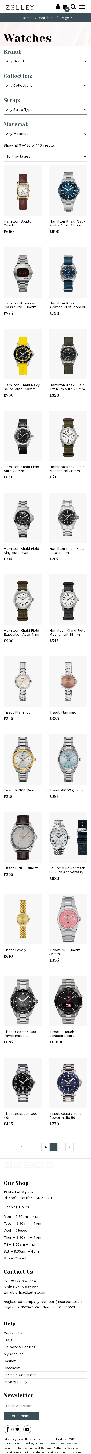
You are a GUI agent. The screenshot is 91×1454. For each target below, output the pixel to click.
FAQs (8, 1340)
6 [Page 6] (61, 1147)
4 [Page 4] (45, 1147)
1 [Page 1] (22, 1147)
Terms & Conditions (20, 1375)
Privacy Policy (15, 1382)
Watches (46, 18)
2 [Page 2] (30, 1147)
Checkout (12, 1368)
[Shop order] (45, 157)
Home (26, 18)
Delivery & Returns (19, 1347)
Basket (10, 1361)
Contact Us (13, 1333)
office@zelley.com (30, 1292)
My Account (13, 1354)
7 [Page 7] (69, 1147)
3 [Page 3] (38, 1147)
